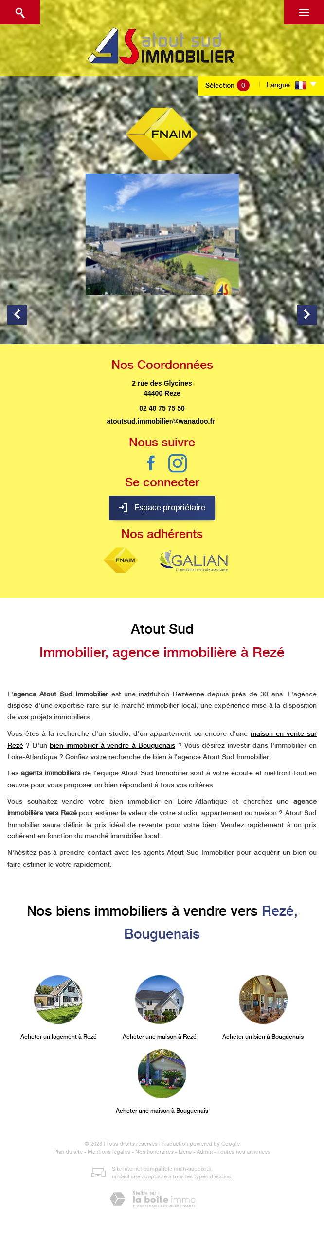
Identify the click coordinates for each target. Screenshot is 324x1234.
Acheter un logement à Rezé (58, 1037)
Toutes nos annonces (243, 1152)
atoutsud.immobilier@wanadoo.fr (161, 421)
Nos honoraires (154, 1152)
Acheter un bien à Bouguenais (263, 1037)
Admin (205, 1152)
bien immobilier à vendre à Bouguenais (112, 745)
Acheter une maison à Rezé (160, 1037)
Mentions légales (109, 1152)
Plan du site (68, 1152)
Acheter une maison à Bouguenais (162, 1111)
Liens (185, 1152)
